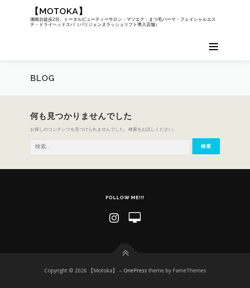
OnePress (135, 270)
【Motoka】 (58, 11)
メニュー (213, 46)
